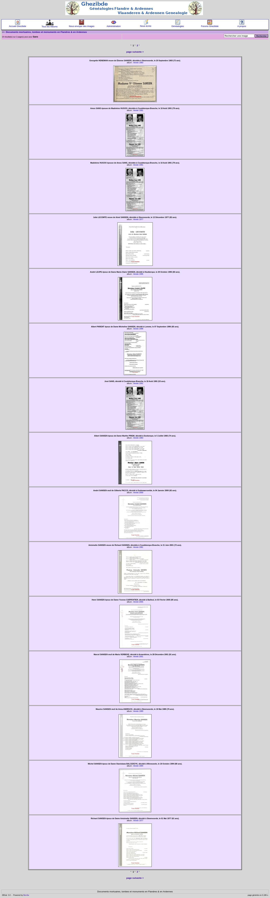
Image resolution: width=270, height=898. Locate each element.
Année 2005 (138, 602)
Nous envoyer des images (81, 25)
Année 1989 (138, 711)
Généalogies (178, 25)
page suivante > (135, 52)
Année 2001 (138, 656)
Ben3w (26, 895)
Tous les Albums (50, 25)
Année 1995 (138, 274)
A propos (241, 25)
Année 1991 (138, 110)
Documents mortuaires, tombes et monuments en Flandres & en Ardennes (46, 32)
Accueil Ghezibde (17, 25)
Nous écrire (145, 25)
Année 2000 (138, 492)
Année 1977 (138, 219)
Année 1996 (138, 329)
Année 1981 (138, 547)
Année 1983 (138, 63)
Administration (114, 25)
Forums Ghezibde (210, 25)
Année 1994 (138, 766)
